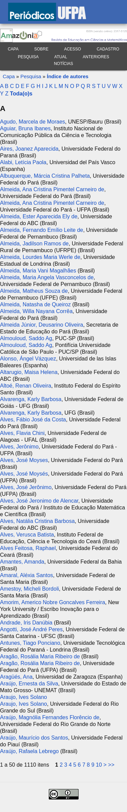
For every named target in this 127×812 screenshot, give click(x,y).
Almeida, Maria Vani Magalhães (38, 270)
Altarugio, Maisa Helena (29, 372)
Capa (13, 49)
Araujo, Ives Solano (23, 697)
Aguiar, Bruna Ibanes (25, 128)
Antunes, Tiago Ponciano (30, 643)
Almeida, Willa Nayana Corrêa (36, 311)
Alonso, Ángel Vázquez (28, 358)
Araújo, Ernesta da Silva (29, 683)
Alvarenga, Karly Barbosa (30, 399)
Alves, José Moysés (24, 474)
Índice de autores (67, 76)
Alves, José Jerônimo (25, 487)
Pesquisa (28, 56)
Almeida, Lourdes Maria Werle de (40, 257)
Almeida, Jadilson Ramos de (34, 243)
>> (111, 765)
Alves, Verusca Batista (27, 534)
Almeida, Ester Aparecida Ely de (39, 216)
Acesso (72, 49)
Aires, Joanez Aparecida (29, 149)
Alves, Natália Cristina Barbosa (37, 521)
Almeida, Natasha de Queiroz (35, 304)
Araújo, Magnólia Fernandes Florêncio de (50, 717)
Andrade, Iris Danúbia (26, 623)
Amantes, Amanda (22, 562)
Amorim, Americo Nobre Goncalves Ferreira (52, 602)
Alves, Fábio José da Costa (33, 419)
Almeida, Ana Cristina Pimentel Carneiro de (52, 189)
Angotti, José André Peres (31, 629)
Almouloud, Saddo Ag (26, 338)
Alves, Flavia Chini (22, 433)
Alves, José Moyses (24, 460)
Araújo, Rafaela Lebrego (29, 751)
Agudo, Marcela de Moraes (32, 122)
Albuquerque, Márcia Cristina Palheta (45, 176)
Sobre (41, 49)
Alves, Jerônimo (19, 446)
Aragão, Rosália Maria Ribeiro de (40, 656)
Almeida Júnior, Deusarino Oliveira (41, 325)
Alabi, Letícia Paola (23, 162)
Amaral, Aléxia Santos (26, 575)
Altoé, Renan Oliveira (25, 386)
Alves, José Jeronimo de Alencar (39, 501)
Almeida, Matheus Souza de (34, 291)
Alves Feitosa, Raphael (28, 548)
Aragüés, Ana (16, 677)
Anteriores (96, 56)
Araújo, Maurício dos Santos (34, 738)
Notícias (63, 63)
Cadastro (108, 49)
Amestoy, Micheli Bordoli (29, 589)
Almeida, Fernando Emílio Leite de (41, 230)
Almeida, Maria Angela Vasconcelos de (46, 277)
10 (99, 765)
